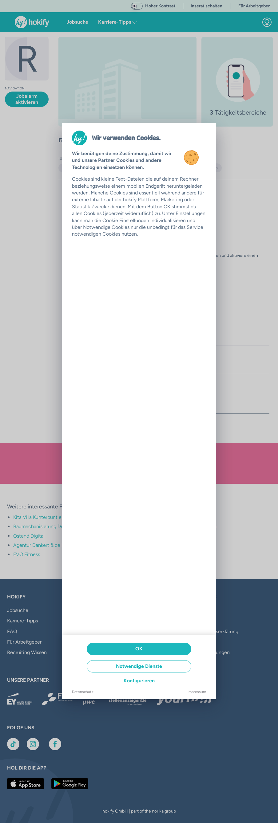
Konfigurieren (139, 681)
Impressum (197, 692)
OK (139, 649)
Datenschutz (82, 692)
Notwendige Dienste (139, 666)
